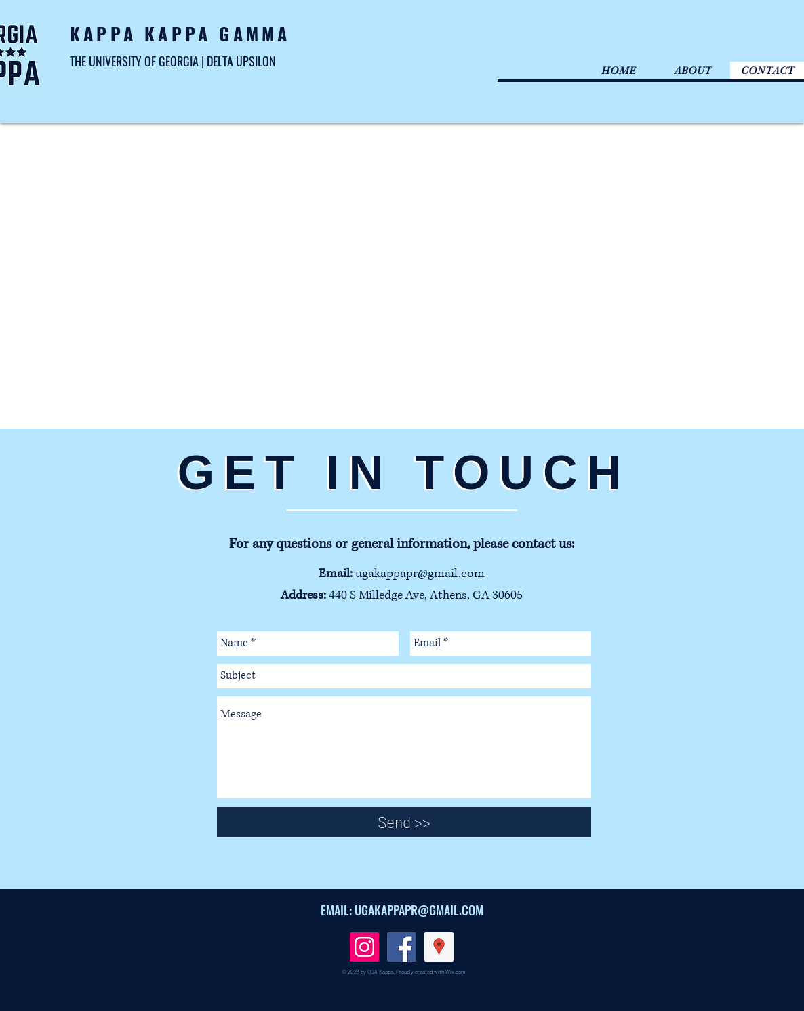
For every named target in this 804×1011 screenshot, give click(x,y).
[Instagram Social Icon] (364, 947)
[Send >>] (404, 822)
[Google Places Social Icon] (439, 947)
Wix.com (455, 971)
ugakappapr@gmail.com (420, 574)
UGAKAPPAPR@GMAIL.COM (419, 910)
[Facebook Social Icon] (401, 947)
